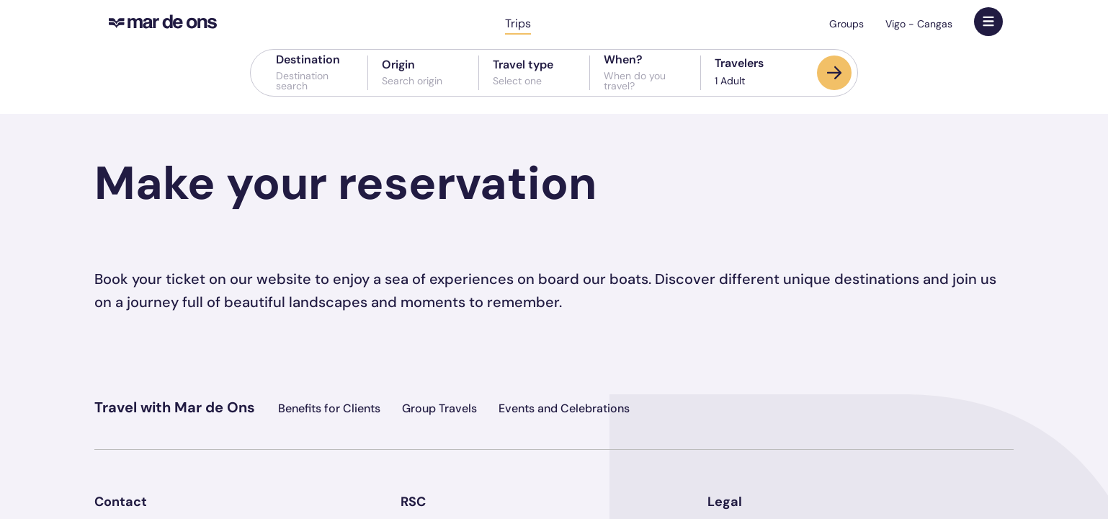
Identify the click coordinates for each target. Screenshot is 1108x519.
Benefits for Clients (329, 408)
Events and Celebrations (564, 408)
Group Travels (439, 408)
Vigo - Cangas (918, 23)
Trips (518, 23)
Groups (846, 23)
